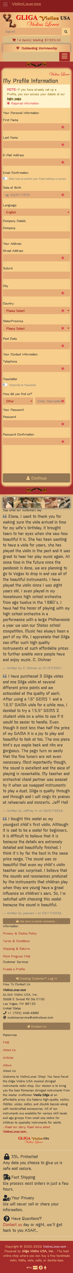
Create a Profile (14, 969)
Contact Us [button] (36, 1026)
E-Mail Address (13, 155)
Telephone (10, 361)
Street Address (13, 250)
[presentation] (32, 462)
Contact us (12, 1224)
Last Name (10, 137)
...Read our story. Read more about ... (26, 1129)
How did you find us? (17, 393)
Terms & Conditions (16, 940)
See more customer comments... (36, 921)
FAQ (6, 1042)
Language (9, 205)
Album (7, 1065)
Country (8, 303)
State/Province (13, 320)
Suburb (8, 268)
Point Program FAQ (16, 956)
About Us (9, 1049)
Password (9, 416)
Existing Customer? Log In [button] (36, 978)
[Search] (32, 31)
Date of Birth (12, 187)
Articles (8, 1057)
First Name (10, 119)
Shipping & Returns (16, 948)
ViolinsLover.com (26, 3)
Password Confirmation (18, 434)
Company (9, 227)
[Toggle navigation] (64, 56)
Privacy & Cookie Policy (20, 933)
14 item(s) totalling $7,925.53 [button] (36, 39)
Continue (36, 478)
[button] (8, 502)
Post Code (10, 338)
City (5, 285)
